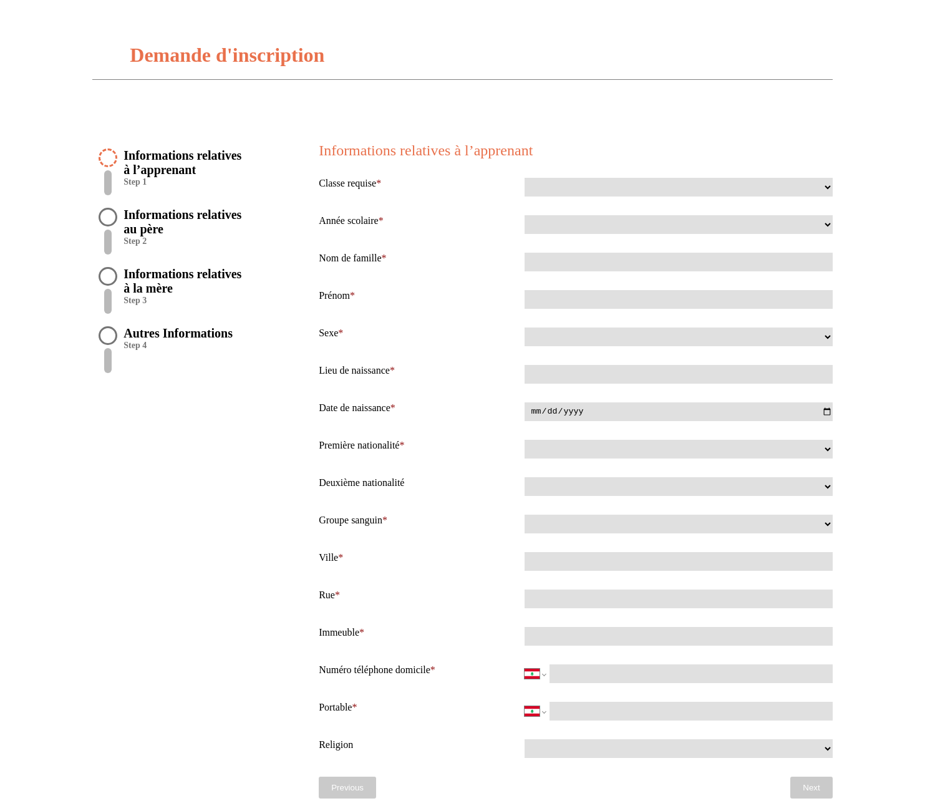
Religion (336, 744)
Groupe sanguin (350, 520)
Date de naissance (354, 407)
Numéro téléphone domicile (374, 669)
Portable (335, 707)
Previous (347, 787)
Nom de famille (350, 258)
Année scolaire (349, 220)
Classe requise (347, 183)
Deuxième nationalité (361, 482)
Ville (328, 557)
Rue (327, 595)
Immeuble (339, 632)
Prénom (334, 295)
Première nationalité (359, 445)
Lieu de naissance (354, 370)
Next (811, 787)
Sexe (328, 333)
